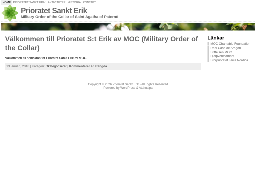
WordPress (127, 88)
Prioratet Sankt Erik (54, 10)
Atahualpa (145, 88)
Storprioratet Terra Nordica (229, 60)
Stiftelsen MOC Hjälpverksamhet (222, 54)
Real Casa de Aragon (225, 48)
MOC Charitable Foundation (230, 44)
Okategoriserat (56, 66)
